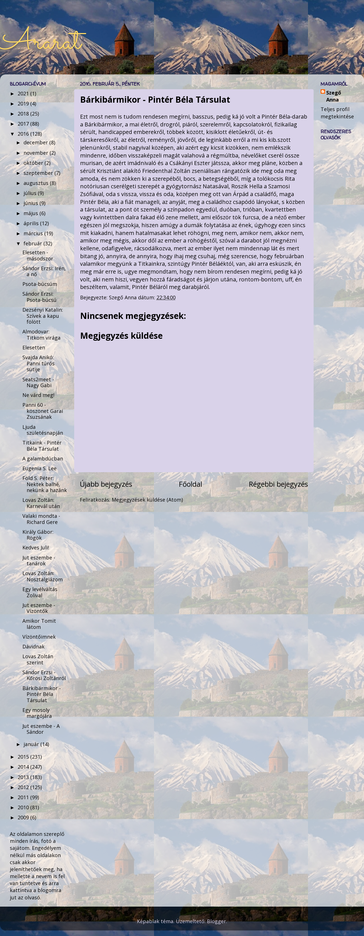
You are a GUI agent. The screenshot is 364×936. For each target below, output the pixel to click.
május (31, 213)
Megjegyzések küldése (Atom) (147, 499)
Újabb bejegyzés (106, 484)
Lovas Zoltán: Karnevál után (41, 503)
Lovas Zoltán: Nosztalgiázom (42, 576)
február (33, 243)
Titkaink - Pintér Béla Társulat (42, 445)
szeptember (39, 173)
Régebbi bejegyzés (278, 484)
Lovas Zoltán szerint (37, 659)
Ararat (40, 42)
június (31, 203)
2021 (24, 93)
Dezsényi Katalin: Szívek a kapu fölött (42, 315)
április (32, 223)
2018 (24, 113)
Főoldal (190, 484)
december (36, 142)
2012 (24, 787)
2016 (24, 133)
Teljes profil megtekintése (337, 112)
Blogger (216, 921)
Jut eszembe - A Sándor (41, 729)
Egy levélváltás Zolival (39, 592)
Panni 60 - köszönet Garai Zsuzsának (42, 410)
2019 (24, 103)
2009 (24, 817)
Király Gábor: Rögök (37, 534)
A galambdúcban (42, 458)
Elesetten (33, 347)
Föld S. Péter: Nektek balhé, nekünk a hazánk (44, 484)
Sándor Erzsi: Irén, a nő (44, 271)
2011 (24, 797)
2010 (24, 807)
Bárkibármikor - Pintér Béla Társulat (41, 694)
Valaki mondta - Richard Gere (41, 518)
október (34, 162)
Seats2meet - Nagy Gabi (38, 382)
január (32, 744)
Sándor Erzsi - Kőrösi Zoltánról (44, 675)
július (31, 193)
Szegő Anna (333, 96)
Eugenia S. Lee (39, 468)
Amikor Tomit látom (39, 623)
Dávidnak (33, 646)
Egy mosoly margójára (37, 713)
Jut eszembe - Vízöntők (38, 608)
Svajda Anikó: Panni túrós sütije (38, 363)
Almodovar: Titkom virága (41, 334)
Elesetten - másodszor (37, 255)
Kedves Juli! (35, 547)
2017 (24, 123)
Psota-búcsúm (39, 284)
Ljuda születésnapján (42, 430)
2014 (24, 766)
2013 (24, 777)
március (34, 233)
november (37, 152)
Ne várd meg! (38, 395)
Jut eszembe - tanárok (38, 560)
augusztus (37, 183)
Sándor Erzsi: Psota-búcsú (39, 296)
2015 (24, 756)
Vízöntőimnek (39, 636)
